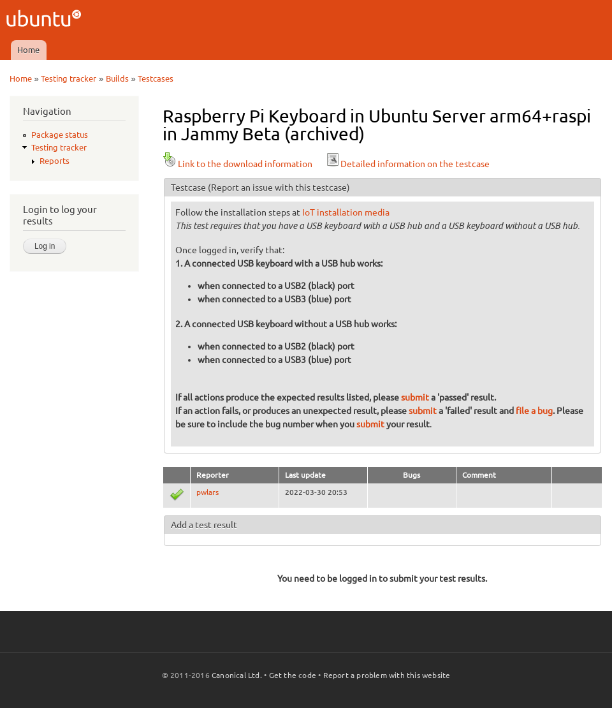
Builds (117, 78)
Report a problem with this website (387, 675)
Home (28, 49)
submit (415, 397)
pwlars (207, 492)
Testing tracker (68, 78)
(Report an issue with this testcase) (279, 187)
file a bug (534, 411)
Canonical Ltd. (237, 675)
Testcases (155, 78)
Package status (59, 134)
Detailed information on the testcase (407, 164)
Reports (54, 160)
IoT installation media (346, 212)
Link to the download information (237, 164)
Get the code (292, 675)
